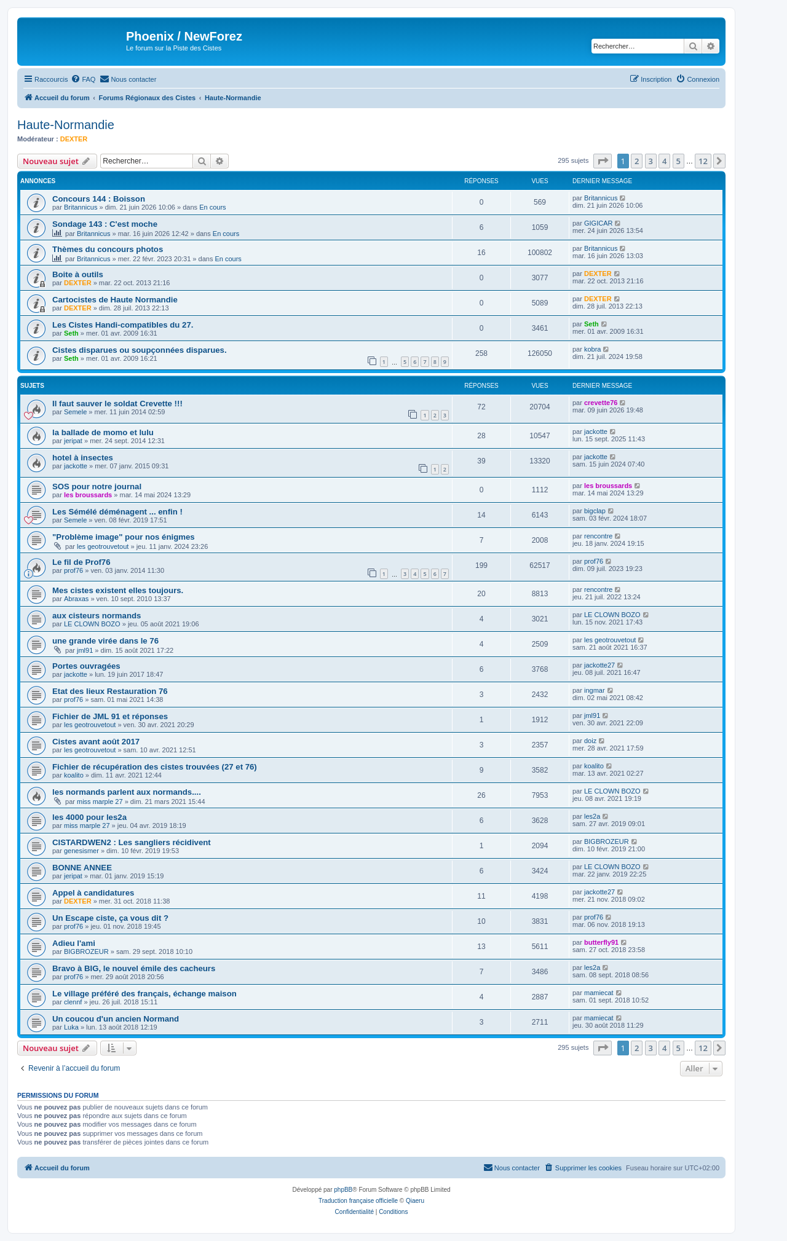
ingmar (594, 690)
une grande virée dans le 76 (105, 640)
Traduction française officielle (358, 1200)
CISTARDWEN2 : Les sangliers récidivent (131, 842)
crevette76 (600, 402)
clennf (73, 1002)
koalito (74, 775)
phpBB (343, 1189)
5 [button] (678, 161)
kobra (592, 349)
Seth (71, 333)
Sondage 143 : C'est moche (104, 224)
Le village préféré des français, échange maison (144, 993)
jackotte (595, 431)
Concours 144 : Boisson (98, 198)
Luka (71, 1027)
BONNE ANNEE (82, 867)
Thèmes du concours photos (107, 249)
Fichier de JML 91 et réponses (110, 716)
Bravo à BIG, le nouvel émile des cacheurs (133, 968)
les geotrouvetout (103, 546)
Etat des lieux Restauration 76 (110, 691)
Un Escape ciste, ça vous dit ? (110, 918)
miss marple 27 (100, 801)
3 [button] (651, 161)
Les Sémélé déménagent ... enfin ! (117, 511)
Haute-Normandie (65, 125)
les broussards (88, 494)
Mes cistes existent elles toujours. (117, 590)
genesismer (81, 850)
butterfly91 (601, 942)
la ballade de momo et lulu (103, 432)
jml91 (85, 650)
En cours (212, 207)
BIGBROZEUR (606, 841)
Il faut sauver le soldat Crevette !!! (117, 403)
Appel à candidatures (93, 892)
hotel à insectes (82, 457)
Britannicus (80, 207)
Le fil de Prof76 (81, 562)
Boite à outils (77, 274)
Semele (75, 412)
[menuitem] (83, 79)
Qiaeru (415, 1200)
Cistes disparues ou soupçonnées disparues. (139, 350)
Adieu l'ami (73, 943)
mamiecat (599, 992)
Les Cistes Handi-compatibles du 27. (122, 324)
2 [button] (637, 161)
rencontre (598, 536)
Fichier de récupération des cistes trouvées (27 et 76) (154, 766)
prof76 (73, 570)
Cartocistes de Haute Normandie (115, 299)
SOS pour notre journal (96, 486)
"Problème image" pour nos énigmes (123, 537)
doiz (590, 740)
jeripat (73, 440)
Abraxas (76, 598)
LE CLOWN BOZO (92, 624)
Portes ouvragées (86, 666)
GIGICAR (598, 223)
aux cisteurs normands (96, 615)
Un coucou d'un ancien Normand (115, 1018)
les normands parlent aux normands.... (126, 792)
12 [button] (703, 161)
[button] (602, 161)
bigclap (595, 510)
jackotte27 (599, 665)
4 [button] (664, 161)
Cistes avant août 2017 (96, 741)
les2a (592, 816)
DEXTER (74, 139)
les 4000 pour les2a (89, 817)
